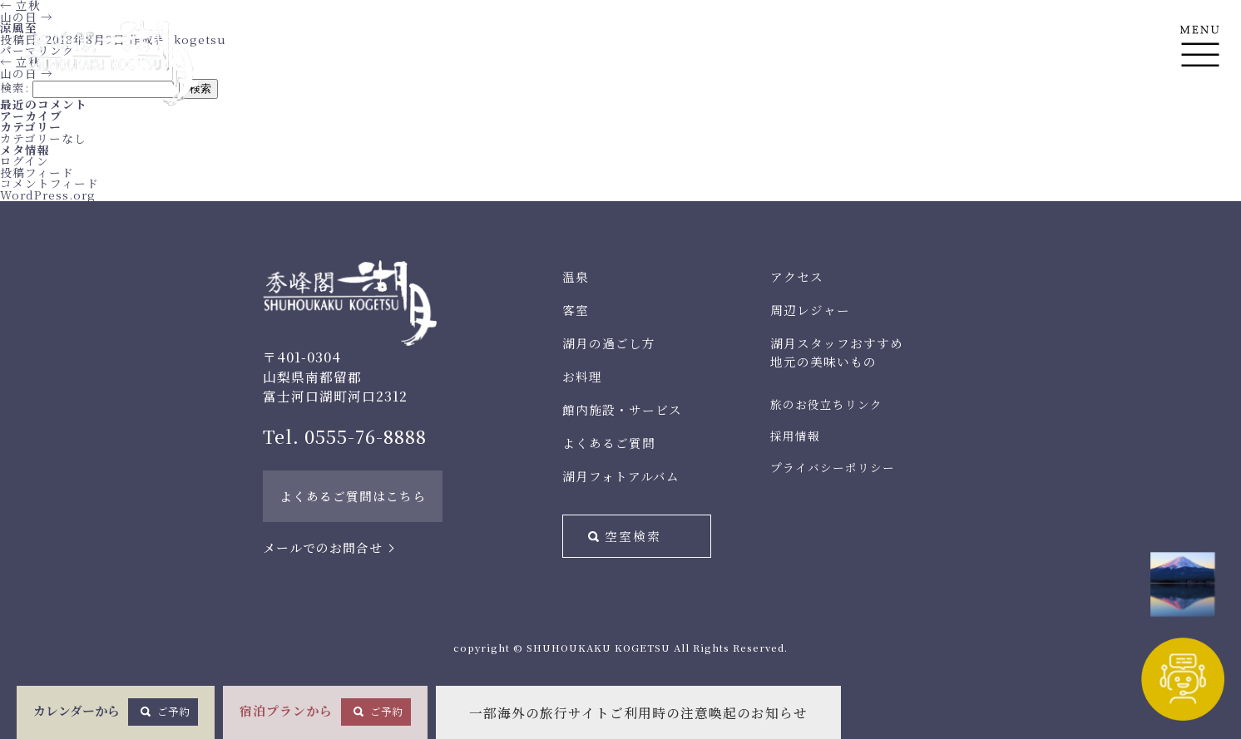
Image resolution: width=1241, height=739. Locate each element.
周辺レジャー (810, 309)
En (1200, 126)
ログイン (24, 160)
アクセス (796, 276)
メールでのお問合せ (323, 547)
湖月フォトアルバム (621, 476)
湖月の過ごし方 (608, 343)
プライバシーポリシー (832, 467)
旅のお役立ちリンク (826, 404)
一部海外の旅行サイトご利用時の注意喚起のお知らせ (638, 712)
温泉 (575, 276)
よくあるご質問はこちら (352, 496)
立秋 (20, 61)
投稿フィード (37, 172)
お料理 (582, 376)
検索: (14, 87)
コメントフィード (49, 183)
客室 (575, 309)
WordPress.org (48, 194)
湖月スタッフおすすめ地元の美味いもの (836, 352)
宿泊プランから (325, 711)
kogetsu (200, 39)
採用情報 (795, 435)
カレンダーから (115, 711)
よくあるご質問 (608, 442)
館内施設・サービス (622, 409)
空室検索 (633, 535)
